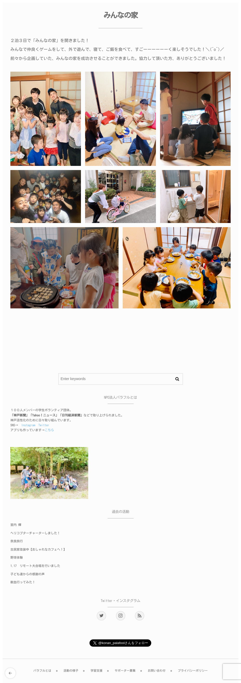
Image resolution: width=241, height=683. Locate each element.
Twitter (43, 425)
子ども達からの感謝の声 (27, 574)
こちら (49, 430)
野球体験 (16, 557)
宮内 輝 (15, 524)
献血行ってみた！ (22, 582)
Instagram (28, 425)
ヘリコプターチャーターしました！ (35, 533)
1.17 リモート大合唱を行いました (35, 565)
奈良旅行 (16, 541)
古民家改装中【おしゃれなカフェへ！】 (38, 549)
